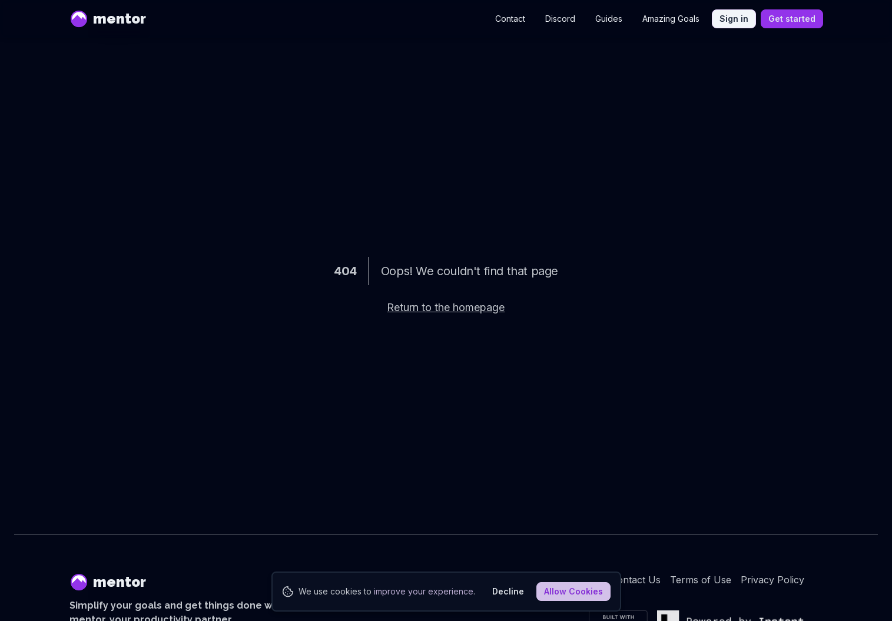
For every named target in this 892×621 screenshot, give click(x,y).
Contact (510, 19)
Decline (508, 591)
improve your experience (423, 591)
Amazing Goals (670, 19)
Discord (560, 19)
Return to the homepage (446, 307)
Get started (791, 19)
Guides (608, 19)
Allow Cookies (573, 591)
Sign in (733, 19)
